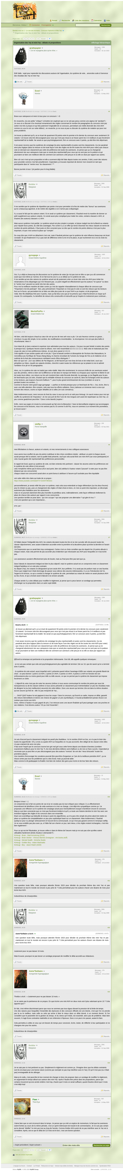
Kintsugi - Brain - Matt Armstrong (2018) (29, 835)
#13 (109, 991)
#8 (109, 619)
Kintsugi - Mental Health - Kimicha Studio (29, 840)
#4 (109, 269)
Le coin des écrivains (33, 30)
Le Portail (36, 1166)
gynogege (33, 255)
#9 (109, 734)
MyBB (19, 1169)
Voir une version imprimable (24, 1154)
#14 (109, 1063)
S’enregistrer (46, 25)
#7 (109, 537)
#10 (109, 797)
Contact (29, 1166)
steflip (38, 424)
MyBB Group (34, 1169)
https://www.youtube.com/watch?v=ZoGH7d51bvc (33, 481)
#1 (109, 68)
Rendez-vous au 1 (19, 30)
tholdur (55, 201)
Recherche (66, 20)
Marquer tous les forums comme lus (86, 1166)
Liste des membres (82, 20)
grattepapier (35, 48)
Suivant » (44, 38)
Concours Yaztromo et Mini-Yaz (51, 30)
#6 (109, 444)
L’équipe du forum (19, 1166)
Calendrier (98, 20)
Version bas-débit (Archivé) (64, 1166)
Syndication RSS (105, 1166)
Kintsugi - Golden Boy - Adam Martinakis (29, 843)
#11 (109, 880)
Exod (37, 91)
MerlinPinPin (37, 311)
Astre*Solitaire (36, 860)
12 (38, 38)
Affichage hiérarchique (100, 43)
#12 (109, 927)
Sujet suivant (34, 1145)
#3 (109, 201)
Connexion (36, 25)
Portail (54, 20)
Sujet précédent (21, 1145)
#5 (109, 332)
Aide (108, 20)
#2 (109, 111)
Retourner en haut (47, 1166)
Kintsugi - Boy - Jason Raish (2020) (27, 845)
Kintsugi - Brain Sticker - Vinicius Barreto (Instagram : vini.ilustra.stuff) (40, 838)
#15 (109, 1118)
